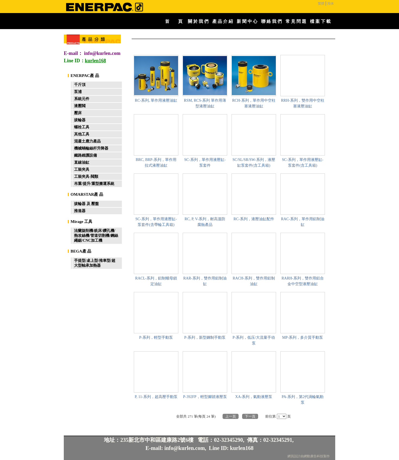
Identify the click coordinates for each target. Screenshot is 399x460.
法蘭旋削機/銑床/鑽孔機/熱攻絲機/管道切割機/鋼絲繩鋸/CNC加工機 (96, 236)
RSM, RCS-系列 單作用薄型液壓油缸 (205, 103)
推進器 (80, 211)
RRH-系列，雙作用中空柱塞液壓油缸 (302, 103)
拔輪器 (80, 120)
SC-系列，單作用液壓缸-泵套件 (205, 162)
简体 (330, 3)
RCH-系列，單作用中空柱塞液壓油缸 (253, 103)
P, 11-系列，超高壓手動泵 (156, 397)
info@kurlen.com (102, 53)
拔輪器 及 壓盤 (86, 204)
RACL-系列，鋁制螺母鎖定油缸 (156, 281)
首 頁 (173, 21)
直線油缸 (81, 162)
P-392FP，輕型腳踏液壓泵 (205, 397)
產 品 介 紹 (222, 21)
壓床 (78, 113)
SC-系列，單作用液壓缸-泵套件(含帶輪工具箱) (156, 222)
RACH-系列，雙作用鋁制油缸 (254, 281)
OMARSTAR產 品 (87, 194)
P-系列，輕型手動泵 (156, 337)
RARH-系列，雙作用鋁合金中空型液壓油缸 (302, 281)
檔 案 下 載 (320, 21)
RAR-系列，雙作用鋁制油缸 (204, 281)
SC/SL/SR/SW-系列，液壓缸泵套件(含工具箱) (253, 162)
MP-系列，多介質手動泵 (302, 337)
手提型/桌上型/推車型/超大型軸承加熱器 (94, 263)
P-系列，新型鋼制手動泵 (205, 337)
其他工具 (81, 134)
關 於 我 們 (198, 21)
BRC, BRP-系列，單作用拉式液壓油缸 (156, 162)
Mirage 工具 (81, 221)
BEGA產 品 (81, 251)
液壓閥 (80, 106)
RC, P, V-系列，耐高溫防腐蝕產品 (205, 222)
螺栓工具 (81, 127)
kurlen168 (242, 448)
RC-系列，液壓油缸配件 (253, 219)
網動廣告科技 (313, 456)
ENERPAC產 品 (85, 75)
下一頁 (250, 416)
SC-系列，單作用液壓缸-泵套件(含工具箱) (302, 162)
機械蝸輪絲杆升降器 (91, 148)
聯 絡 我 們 (271, 21)
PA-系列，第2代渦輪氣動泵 (303, 400)
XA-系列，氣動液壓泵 (254, 397)
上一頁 (230, 416)
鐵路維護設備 (85, 155)
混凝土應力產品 (87, 141)
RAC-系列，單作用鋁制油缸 (302, 222)
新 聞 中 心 (247, 21)
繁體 (321, 3)
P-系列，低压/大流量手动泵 (254, 340)
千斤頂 (80, 85)
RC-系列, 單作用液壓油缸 (156, 100)
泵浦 (78, 92)
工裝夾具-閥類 (86, 177)
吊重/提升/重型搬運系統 (94, 184)
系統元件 (81, 99)
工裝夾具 (81, 169)
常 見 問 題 (296, 21)
